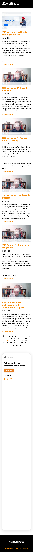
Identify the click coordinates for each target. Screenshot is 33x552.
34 (13, 345)
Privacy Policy (9, 548)
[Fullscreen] (29, 27)
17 (29, 338)
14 (18, 338)
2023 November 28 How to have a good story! (14, 33)
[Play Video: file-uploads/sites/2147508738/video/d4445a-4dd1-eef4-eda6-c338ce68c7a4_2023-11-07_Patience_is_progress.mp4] (16, 182)
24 (26, 341)
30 (18, 343)
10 (3, 338)
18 (3, 341)
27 (7, 343)
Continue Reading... (8, 64)
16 (26, 338)
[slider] (14, 27)
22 (18, 341)
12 (11, 338)
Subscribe (9, 370)
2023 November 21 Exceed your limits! (14, 89)
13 (14, 338)
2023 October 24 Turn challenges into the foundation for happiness (14, 305)
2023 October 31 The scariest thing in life (16, 246)
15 (22, 338)
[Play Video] (3, 27)
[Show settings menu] (26, 27)
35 (17, 345)
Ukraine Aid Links (22, 548)
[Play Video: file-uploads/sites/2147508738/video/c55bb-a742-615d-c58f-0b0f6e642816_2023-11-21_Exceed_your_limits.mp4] (16, 75)
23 (22, 341)
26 (3, 343)
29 (14, 343)
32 (26, 343)
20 (11, 341)
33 (29, 343)
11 (7, 338)
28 (11, 343)
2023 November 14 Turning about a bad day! (14, 139)
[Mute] (23, 27)
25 (29, 341)
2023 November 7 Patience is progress (16, 196)
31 (22, 343)
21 (14, 341)
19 (7, 341)
